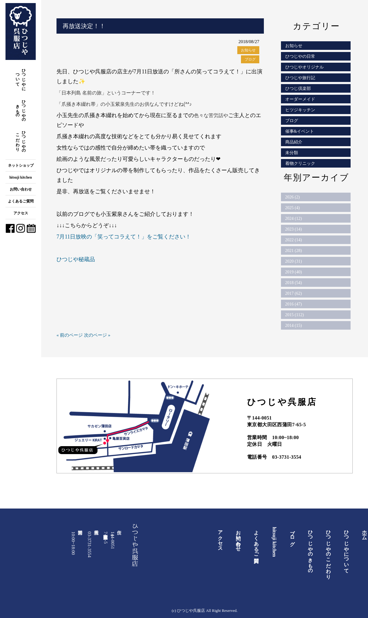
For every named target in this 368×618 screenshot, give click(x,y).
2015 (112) (294, 315)
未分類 (291, 152)
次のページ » (97, 335)
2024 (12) (293, 218)
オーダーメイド (300, 99)
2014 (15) (293, 325)
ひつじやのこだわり (21, 139)
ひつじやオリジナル (304, 67)
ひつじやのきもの (21, 108)
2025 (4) (292, 207)
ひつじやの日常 (300, 56)
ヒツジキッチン (300, 110)
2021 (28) (293, 250)
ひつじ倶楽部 (298, 88)
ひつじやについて (21, 77)
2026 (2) (292, 197)
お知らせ (248, 50)
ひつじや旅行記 (300, 78)
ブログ (250, 59)
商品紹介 (293, 142)
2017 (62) (293, 293)
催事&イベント (299, 131)
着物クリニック (300, 163)
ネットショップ (21, 165)
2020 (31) (293, 261)
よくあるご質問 (21, 201)
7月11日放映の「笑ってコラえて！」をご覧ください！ (123, 237)
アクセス (20, 213)
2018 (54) (293, 282)
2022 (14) (293, 240)
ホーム (364, 532)
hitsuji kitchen (20, 177)
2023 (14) (293, 229)
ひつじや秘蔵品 (75, 259)
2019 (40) (293, 272)
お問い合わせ (21, 189)
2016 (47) (293, 304)
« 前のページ (69, 335)
